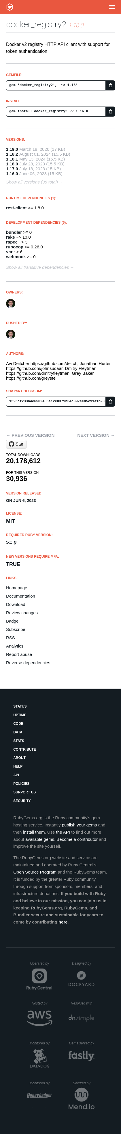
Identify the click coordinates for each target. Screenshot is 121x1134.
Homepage (16, 587)
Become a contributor (77, 839)
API (16, 775)
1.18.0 (12, 163)
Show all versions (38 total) (32, 181)
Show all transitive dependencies (37, 267)
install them (34, 832)
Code (18, 724)
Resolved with (82, 1003)
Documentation (20, 596)
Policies (21, 784)
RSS (10, 637)
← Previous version (30, 435)
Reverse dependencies (28, 662)
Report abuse (19, 654)
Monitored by (40, 1043)
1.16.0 (12, 173)
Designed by (83, 963)
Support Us (24, 792)
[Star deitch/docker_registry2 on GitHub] (16, 444)
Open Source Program (34, 872)
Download (15, 604)
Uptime (19, 715)
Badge (12, 621)
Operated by (41, 965)
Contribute (24, 749)
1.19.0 (12, 149)
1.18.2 (12, 154)
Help (17, 766)
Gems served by (81, 1043)
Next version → (96, 435)
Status (20, 706)
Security (22, 801)
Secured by (83, 1083)
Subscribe (15, 629)
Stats (18, 741)
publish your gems (79, 824)
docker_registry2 (36, 24)
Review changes (22, 612)
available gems (39, 839)
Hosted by (42, 1003)
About (19, 758)
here (63, 921)
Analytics (14, 646)
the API (63, 832)
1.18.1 (12, 159)
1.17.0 (12, 168)
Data (17, 732)
